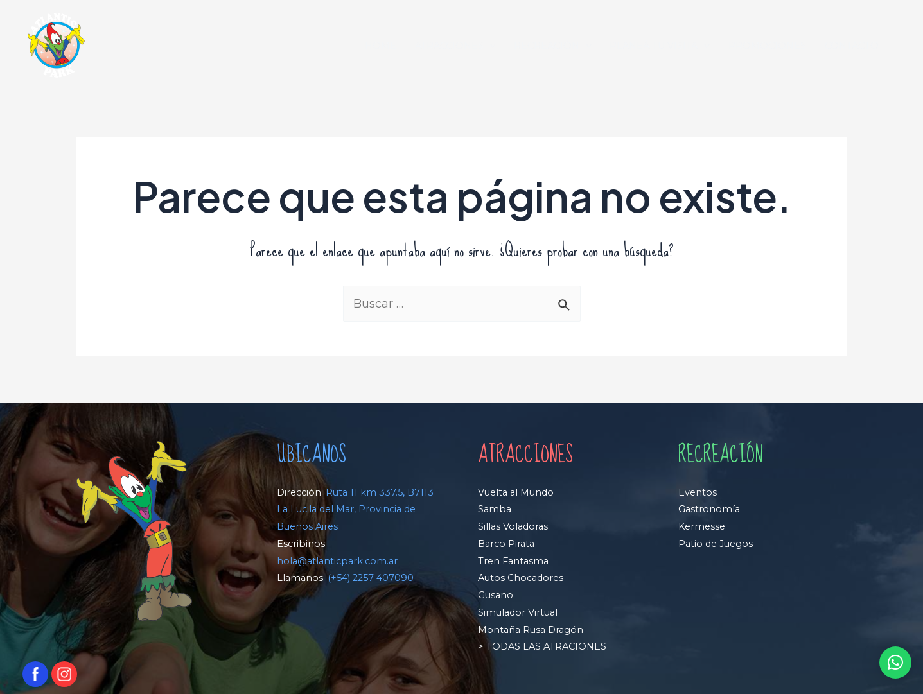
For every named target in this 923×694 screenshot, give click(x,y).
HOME (380, 45)
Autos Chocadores (520, 578)
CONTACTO (852, 45)
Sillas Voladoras (513, 526)
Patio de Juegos (715, 544)
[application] (490, 45)
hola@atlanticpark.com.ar (337, 561)
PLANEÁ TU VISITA (660, 45)
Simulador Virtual (518, 612)
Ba (484, 544)
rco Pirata (512, 544)
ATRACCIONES (455, 45)
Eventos (697, 492)
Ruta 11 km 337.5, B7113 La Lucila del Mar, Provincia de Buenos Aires (355, 510)
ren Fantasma (516, 561)
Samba (494, 509)
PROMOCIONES (767, 45)
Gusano (495, 595)
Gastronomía (709, 509)
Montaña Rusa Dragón (530, 630)
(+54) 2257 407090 (371, 578)
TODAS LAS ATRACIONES (545, 646)
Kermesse (701, 526)
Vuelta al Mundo (516, 492)
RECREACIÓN (553, 45)
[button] (895, 662)
